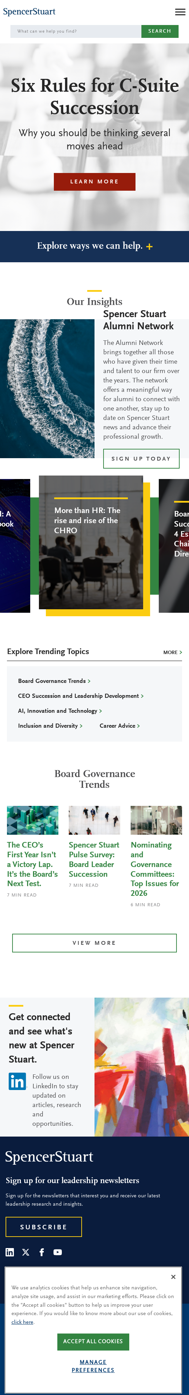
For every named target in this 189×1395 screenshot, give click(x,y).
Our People (22, 1272)
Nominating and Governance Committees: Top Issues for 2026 (155, 869)
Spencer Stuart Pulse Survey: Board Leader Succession (94, 859)
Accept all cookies (93, 1355)
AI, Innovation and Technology (57, 711)
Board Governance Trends (52, 681)
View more (94, 944)
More (170, 652)
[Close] (173, 1290)
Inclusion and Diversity (48, 726)
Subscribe (44, 1227)
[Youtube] (58, 1252)
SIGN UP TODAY (141, 459)
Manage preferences (93, 1380)
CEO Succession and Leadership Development (78, 696)
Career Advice (117, 726)
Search (160, 31)
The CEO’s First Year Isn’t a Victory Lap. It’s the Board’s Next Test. (32, 864)
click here (22, 1335)
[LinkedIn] (10, 1252)
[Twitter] (26, 1252)
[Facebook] (42, 1252)
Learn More (94, 182)
